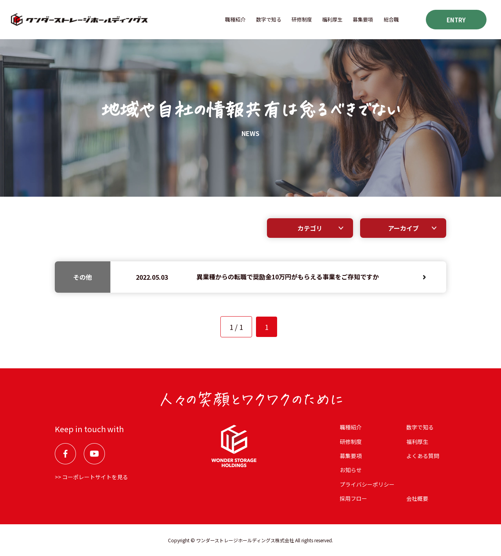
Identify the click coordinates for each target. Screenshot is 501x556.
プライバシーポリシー (367, 484)
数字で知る (268, 19)
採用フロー (353, 498)
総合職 (391, 19)
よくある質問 (422, 456)
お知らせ (351, 470)
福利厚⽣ (332, 19)
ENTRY (456, 20)
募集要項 (363, 19)
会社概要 (417, 498)
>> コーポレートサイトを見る (91, 477)
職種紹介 (235, 19)
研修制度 (302, 19)
